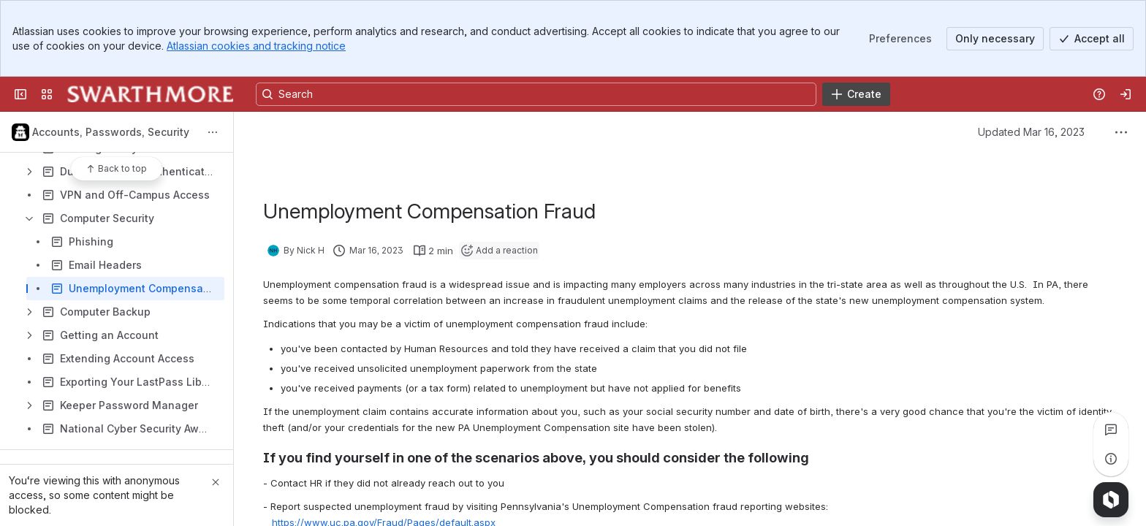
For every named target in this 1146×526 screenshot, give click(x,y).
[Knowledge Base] (150, 94)
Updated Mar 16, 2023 (1031, 132)
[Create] (856, 94)
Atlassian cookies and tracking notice (256, 45)
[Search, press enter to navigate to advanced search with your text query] (536, 94)
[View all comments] (1111, 429)
